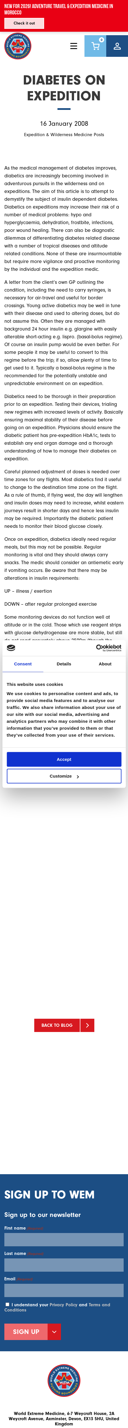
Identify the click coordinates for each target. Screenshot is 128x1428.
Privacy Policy (63, 1304)
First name (23, 1228)
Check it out (24, 23)
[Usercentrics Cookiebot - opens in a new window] (96, 648)
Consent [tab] (23, 663)
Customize (64, 776)
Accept (64, 759)
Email (18, 1278)
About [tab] (105, 663)
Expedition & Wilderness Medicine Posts (64, 134)
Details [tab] (64, 663)
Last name (23, 1253)
